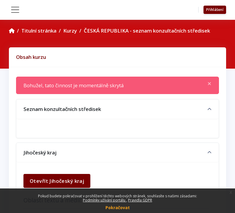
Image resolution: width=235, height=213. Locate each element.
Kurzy (70, 30)
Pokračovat (117, 207)
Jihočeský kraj (39, 152)
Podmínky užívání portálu (104, 200)
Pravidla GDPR (140, 200)
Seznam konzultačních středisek (62, 109)
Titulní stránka (38, 30)
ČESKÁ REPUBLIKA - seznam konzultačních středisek (147, 30)
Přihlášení (214, 9)
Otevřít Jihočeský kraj (57, 181)
